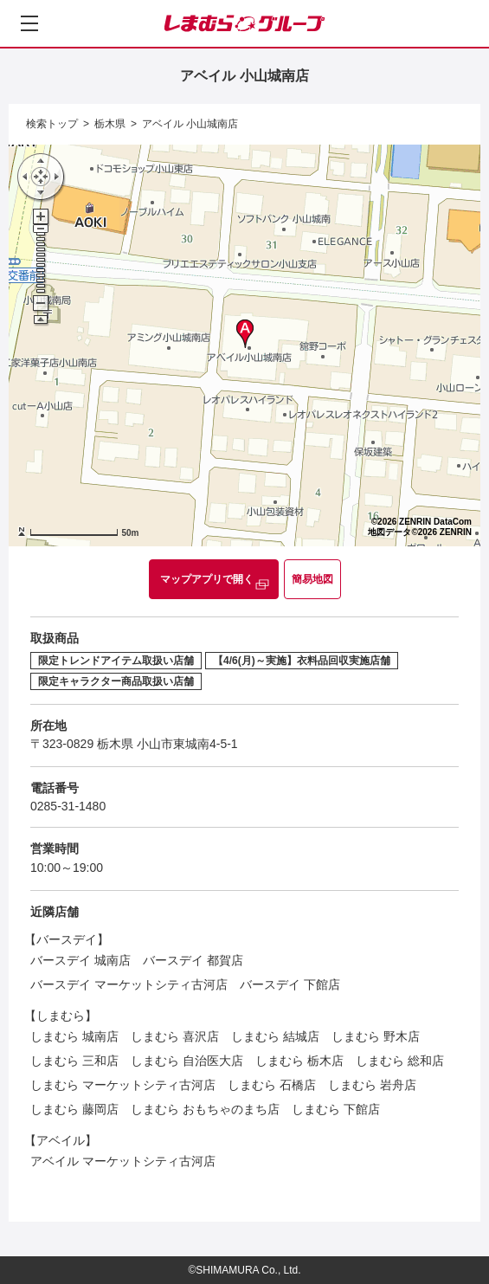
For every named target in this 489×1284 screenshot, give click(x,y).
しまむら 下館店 (336, 1109)
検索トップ (52, 124)
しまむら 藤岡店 (74, 1109)
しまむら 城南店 (74, 1036)
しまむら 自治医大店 (187, 1061)
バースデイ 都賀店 (193, 960)
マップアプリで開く (207, 579)
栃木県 (109, 124)
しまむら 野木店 (375, 1036)
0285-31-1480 (68, 806)
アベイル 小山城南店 (190, 124)
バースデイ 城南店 (80, 960)
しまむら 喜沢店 (175, 1036)
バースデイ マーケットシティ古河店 (129, 984)
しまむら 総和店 (400, 1061)
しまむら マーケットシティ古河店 (123, 1085)
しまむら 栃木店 (299, 1061)
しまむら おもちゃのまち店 (205, 1109)
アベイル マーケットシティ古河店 (123, 1161)
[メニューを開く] (29, 23)
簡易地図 (312, 579)
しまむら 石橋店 (272, 1085)
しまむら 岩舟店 (372, 1085)
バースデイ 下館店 (290, 984)
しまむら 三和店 (74, 1061)
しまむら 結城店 (275, 1036)
